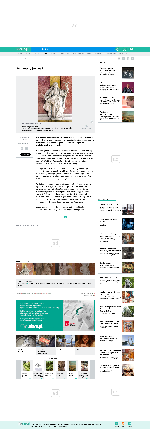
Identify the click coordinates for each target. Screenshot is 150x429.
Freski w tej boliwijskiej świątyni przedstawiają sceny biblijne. (109, 254)
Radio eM (76, 2)
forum (32, 2)
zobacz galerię (86, 128)
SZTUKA (35, 225)
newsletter (116, 423)
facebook (128, 58)
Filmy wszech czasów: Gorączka (109, 220)
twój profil (124, 49)
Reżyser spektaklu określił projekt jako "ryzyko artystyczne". (110, 74)
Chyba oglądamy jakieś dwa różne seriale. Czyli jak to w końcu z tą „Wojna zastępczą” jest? (110, 101)
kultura (41, 49)
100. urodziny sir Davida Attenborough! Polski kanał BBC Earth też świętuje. (109, 89)
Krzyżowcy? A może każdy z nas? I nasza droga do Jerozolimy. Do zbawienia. (109, 118)
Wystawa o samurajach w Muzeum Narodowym (109, 366)
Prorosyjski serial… (108, 97)
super (49, 293)
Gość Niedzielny (89, 2)
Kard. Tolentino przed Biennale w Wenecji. (109, 327)
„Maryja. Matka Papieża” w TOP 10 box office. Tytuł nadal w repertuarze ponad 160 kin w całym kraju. (110, 239)
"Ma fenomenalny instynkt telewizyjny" (108, 84)
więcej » (33, 352)
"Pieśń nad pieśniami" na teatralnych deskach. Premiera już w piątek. (110, 267)
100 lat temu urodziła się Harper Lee (110, 293)
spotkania (66, 2)
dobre (44, 293)
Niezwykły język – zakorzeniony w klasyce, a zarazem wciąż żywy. (110, 358)
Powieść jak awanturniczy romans (67, 283)
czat (47, 2)
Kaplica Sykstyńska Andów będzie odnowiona (110, 249)
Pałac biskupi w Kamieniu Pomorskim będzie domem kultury (110, 309)
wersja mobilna (114, 2)
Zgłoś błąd (129, 423)
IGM (37, 424)
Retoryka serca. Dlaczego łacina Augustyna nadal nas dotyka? (110, 352)
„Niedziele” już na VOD (109, 205)
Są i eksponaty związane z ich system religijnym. (108, 370)
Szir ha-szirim (105, 263)
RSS (123, 423)
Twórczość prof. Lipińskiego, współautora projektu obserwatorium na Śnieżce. (108, 340)
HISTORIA (23, 225)
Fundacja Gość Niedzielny (79, 424)
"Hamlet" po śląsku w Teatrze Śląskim (39, 283)
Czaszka (53, 283)
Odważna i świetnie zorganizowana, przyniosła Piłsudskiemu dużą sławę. (110, 281)
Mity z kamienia (22, 261)
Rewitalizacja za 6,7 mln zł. (107, 313)
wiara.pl (23, 49)
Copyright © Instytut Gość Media (40, 426)
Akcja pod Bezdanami (108, 278)
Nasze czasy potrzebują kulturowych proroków (109, 322)
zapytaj (55, 2)
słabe (33, 293)
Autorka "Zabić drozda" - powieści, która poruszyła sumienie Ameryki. (110, 297)
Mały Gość (102, 2)
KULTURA (29, 225)
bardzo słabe (26, 293)
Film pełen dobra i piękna (110, 234)
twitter (132, 58)
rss (123, 58)
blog (40, 2)
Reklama (67, 424)
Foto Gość (61, 424)
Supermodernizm (107, 336)
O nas (32, 424)
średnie (38, 293)
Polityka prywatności (94, 424)
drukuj (26, 148)
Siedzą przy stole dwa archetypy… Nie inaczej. (110, 225)
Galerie (55, 334)
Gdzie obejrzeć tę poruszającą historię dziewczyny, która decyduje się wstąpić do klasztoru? (110, 209)
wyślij (22, 148)
